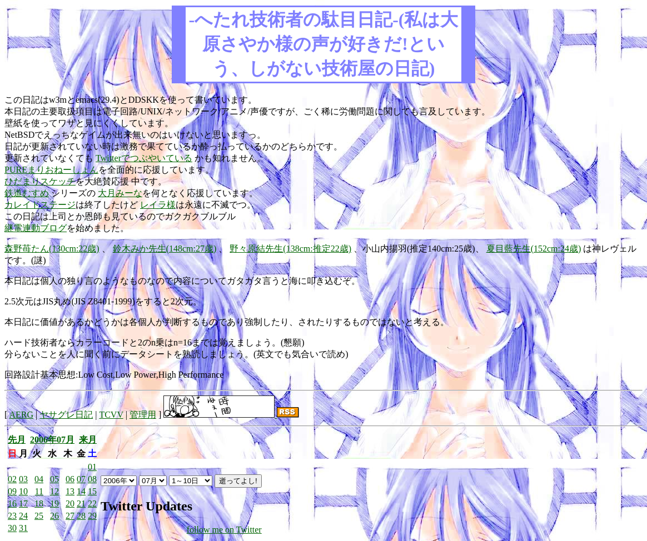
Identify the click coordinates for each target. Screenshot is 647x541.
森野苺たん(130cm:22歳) (51, 248)
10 (23, 491)
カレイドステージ (40, 204)
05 (54, 479)
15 (92, 491)
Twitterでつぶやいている (144, 158)
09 (12, 491)
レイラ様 (158, 204)
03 (23, 479)
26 (54, 515)
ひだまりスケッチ (40, 181)
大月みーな (120, 193)
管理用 (143, 414)
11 (39, 491)
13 (70, 491)
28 (81, 515)
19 (54, 503)
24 (23, 515)
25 (38, 515)
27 (70, 515)
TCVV (111, 414)
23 (12, 515)
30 (12, 528)
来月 (88, 439)
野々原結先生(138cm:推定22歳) (290, 248)
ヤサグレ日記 (66, 414)
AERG (21, 414)
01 (92, 467)
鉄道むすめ (26, 193)
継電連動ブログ (35, 228)
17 (23, 503)
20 (70, 503)
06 (70, 479)
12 (54, 491)
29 (92, 515)
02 (12, 479)
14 (81, 491)
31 (23, 528)
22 (92, 503)
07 (81, 479)
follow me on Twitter (224, 529)
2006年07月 (52, 439)
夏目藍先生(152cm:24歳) (533, 248)
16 (12, 503)
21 (81, 503)
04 (38, 479)
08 (92, 479)
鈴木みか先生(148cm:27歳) (165, 248)
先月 (17, 439)
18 (38, 503)
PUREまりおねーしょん (51, 169)
